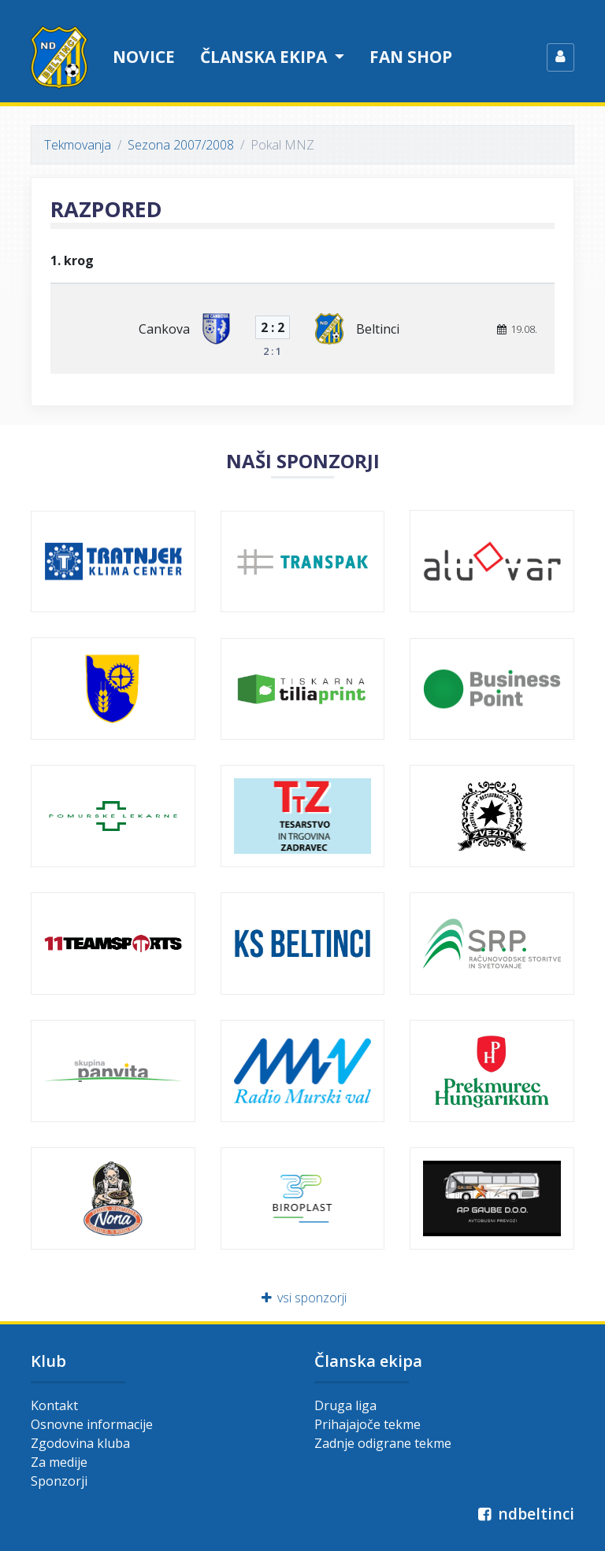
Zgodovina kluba (80, 1443)
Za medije (59, 1462)
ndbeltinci (524, 1513)
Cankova (164, 329)
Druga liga (345, 1405)
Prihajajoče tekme (367, 1424)
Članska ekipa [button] (265, 57)
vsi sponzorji (302, 1297)
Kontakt (54, 1405)
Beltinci (377, 329)
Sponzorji (59, 1481)
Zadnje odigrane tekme (382, 1443)
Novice (144, 57)
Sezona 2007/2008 (181, 144)
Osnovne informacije (92, 1424)
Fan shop (410, 57)
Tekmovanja (77, 144)
